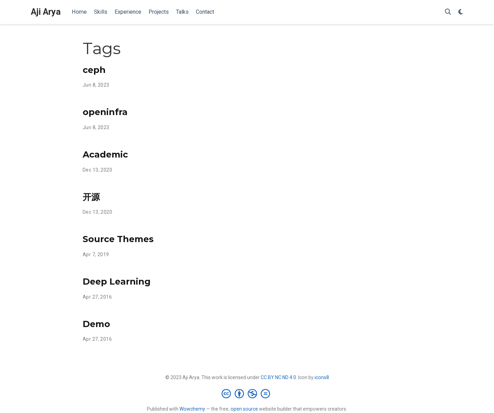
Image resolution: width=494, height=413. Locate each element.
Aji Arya (46, 12)
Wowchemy (192, 409)
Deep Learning (117, 281)
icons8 (322, 377)
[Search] (448, 12)
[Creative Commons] (247, 393)
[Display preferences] (460, 12)
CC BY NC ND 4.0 (278, 377)
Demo (96, 324)
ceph (94, 70)
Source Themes (118, 239)
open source (244, 409)
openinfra (105, 112)
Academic (105, 154)
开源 (91, 197)
